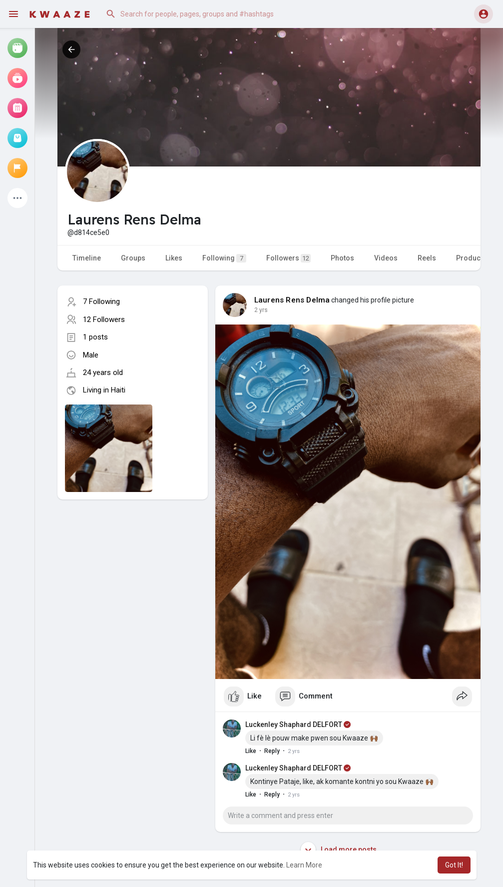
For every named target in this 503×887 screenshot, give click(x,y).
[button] (202, 14)
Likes (173, 258)
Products (471, 258)
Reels (427, 258)
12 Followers (104, 319)
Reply (272, 751)
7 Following (101, 301)
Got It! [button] (454, 865)
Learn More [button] (304, 865)
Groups (133, 258)
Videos (386, 258)
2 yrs (261, 310)
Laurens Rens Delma (292, 300)
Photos (342, 258)
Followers (288, 258)
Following (224, 258)
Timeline (86, 258)
